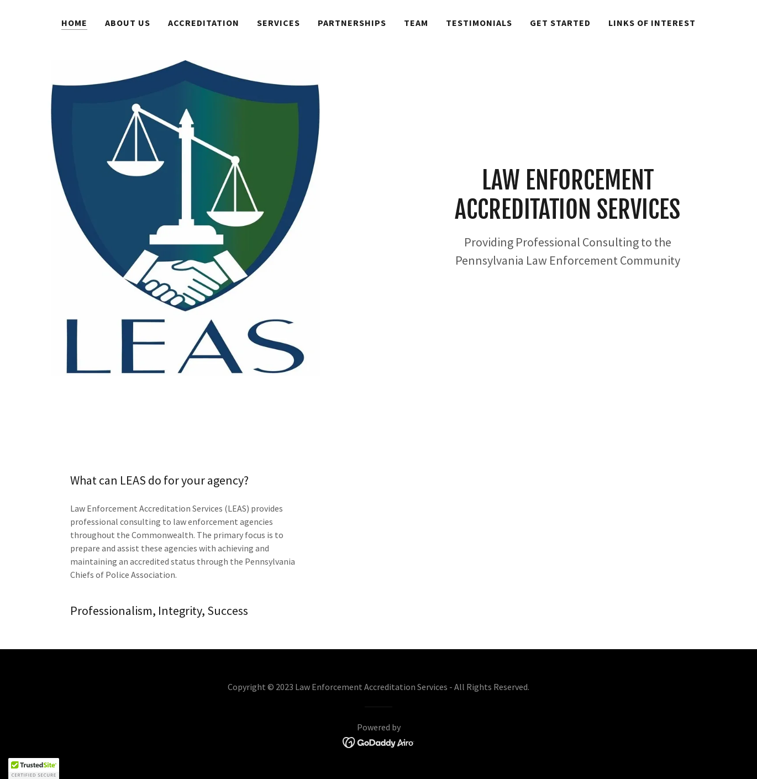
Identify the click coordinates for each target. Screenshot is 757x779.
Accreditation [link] (203, 22)
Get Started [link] (560, 22)
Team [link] (416, 22)
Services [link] (278, 22)
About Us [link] (127, 22)
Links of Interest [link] (652, 22)
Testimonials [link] (479, 22)
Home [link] (74, 22)
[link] (379, 741)
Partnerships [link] (352, 22)
